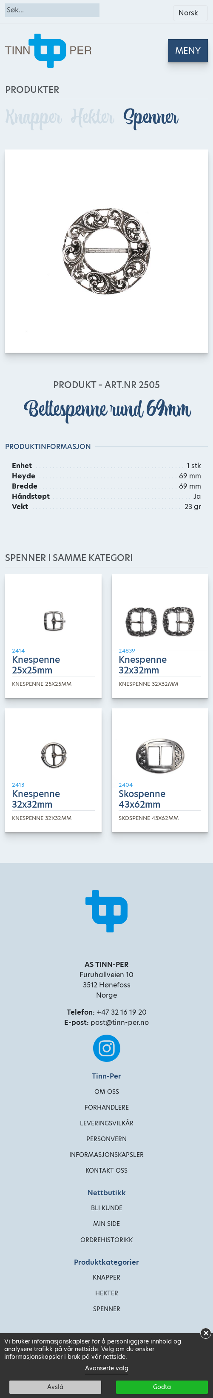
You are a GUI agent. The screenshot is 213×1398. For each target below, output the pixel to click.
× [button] (206, 1333)
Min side (106, 1224)
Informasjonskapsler (106, 1155)
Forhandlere (107, 1107)
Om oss (106, 1091)
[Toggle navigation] (188, 50)
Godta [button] (162, 1387)
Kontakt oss (106, 1170)
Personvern (106, 1139)
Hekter (93, 117)
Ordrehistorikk (106, 1240)
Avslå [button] (55, 1387)
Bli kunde (106, 1208)
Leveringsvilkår (106, 1123)
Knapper (34, 117)
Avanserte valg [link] (106, 1368)
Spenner (150, 117)
